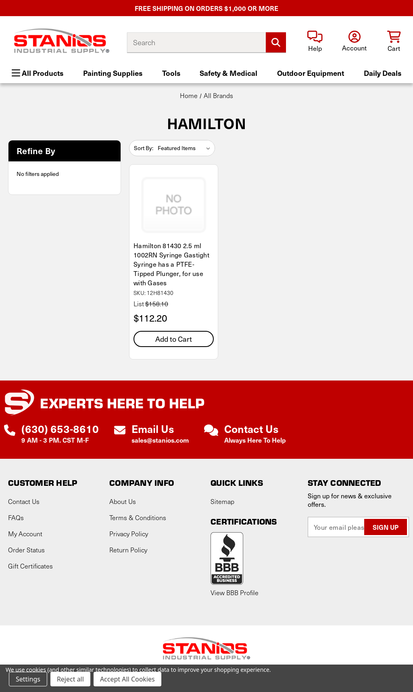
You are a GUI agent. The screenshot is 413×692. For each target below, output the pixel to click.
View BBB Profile (235, 592)
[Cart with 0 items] (394, 42)
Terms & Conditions (137, 517)
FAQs (16, 517)
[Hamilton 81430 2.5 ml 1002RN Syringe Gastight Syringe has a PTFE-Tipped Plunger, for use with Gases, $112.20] (174, 204)
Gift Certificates (30, 566)
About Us (122, 501)
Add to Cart (173, 338)
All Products (37, 73)
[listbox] (185, 148)
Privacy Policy (128, 533)
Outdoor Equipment (310, 73)
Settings (28, 679)
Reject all (70, 679)
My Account (25, 533)
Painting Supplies (112, 73)
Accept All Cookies (127, 679)
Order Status (26, 550)
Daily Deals (382, 73)
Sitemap (222, 501)
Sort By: (143, 148)
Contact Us (24, 501)
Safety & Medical (228, 73)
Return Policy (128, 550)
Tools (171, 73)
